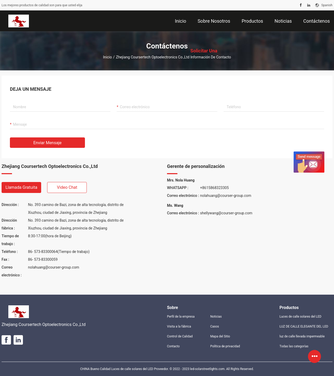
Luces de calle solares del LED (300, 316)
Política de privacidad (225, 346)
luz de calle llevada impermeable (302, 336)
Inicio (107, 57)
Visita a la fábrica (179, 326)
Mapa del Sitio (220, 336)
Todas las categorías (294, 346)
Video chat (67, 187)
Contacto (173, 346)
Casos (214, 326)
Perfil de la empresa (181, 316)
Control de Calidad (180, 336)
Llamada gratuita (21, 187)
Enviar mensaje (47, 142)
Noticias (216, 316)
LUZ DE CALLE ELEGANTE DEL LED (304, 326)
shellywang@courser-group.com (226, 213)
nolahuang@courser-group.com (53, 267)
